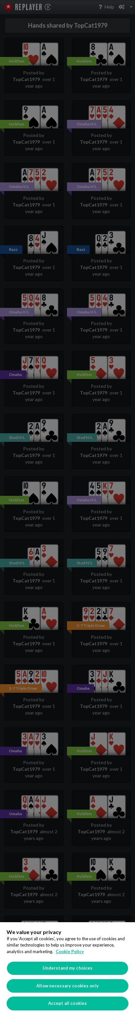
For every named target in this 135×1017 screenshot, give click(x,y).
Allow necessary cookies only (67, 985)
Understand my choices (68, 968)
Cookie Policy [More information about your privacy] (70, 951)
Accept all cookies (67, 1003)
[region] (67, 969)
